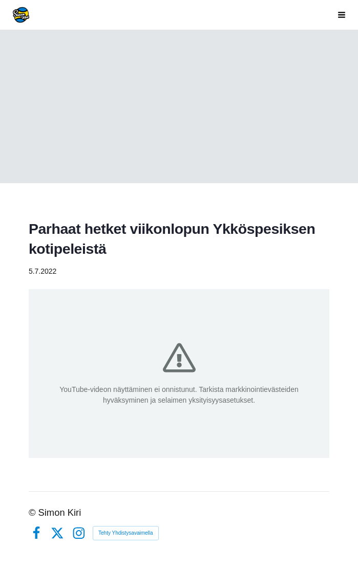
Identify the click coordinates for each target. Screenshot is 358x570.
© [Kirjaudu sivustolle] (33, 512)
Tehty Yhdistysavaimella (125, 533)
